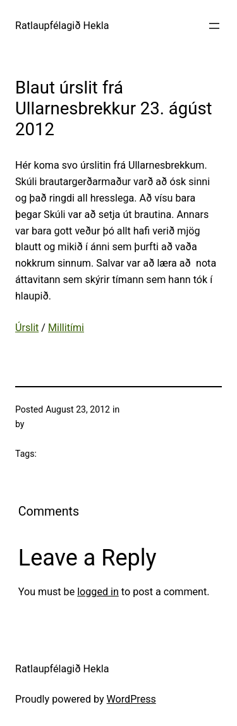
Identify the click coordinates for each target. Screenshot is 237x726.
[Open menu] (214, 25)
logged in (98, 592)
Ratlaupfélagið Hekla (62, 26)
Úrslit (27, 328)
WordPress (131, 699)
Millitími (66, 328)
